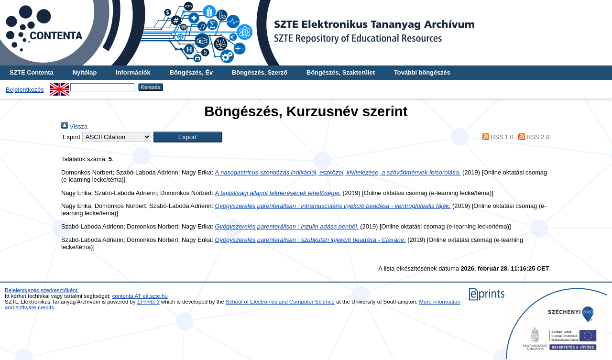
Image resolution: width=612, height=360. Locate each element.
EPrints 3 (148, 302)
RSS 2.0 (532, 137)
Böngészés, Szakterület (340, 72)
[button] (187, 136)
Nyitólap (85, 72)
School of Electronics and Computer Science (280, 302)
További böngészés (422, 72)
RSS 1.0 (496, 137)
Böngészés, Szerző (259, 72)
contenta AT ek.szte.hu (140, 296)
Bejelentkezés (25, 89)
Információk (133, 72)
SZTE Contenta (32, 72)
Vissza (74, 126)
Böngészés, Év (191, 72)
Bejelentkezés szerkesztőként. (42, 290)
